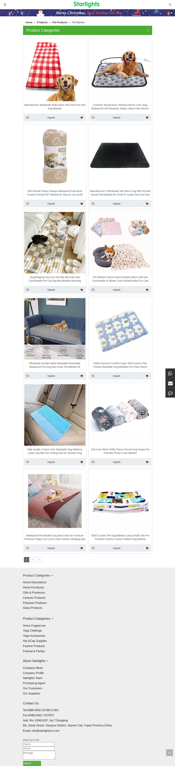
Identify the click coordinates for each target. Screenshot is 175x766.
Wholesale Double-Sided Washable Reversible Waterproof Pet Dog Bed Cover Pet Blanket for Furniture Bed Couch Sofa (55, 365)
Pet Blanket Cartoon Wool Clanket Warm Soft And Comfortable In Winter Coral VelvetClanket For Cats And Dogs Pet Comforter (120, 279)
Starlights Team (32, 678)
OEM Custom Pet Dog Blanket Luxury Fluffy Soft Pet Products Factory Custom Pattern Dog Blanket (120, 537)
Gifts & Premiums (34, 592)
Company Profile (33, 673)
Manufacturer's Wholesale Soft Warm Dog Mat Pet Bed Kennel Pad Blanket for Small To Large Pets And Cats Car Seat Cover (120, 193)
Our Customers (32, 688)
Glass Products (32, 607)
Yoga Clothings (32, 630)
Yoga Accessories (34, 635)
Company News (33, 667)
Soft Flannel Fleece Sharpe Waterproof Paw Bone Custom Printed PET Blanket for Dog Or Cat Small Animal (54, 193)
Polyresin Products (35, 602)
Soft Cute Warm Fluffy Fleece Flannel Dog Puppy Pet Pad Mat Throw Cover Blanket (120, 451)
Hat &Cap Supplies (35, 640)
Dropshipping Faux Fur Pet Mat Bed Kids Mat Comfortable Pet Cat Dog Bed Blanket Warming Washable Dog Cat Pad (55, 279)
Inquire (39, 117)
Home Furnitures (33, 587)
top (169, 752)
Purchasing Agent (34, 683)
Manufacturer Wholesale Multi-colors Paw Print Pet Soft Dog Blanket (54, 107)
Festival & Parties (34, 651)
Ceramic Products (34, 597)
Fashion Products (34, 646)
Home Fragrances (34, 625)
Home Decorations (35, 582)
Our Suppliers (31, 693)
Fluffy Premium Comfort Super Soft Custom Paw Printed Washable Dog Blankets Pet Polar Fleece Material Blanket (120, 365)
